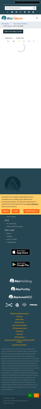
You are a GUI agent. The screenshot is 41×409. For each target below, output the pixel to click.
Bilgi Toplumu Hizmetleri (19, 325)
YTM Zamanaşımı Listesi (19, 328)
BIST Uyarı (19, 316)
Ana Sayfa (5, 24)
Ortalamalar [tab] (20, 38)
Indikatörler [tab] (8, 38)
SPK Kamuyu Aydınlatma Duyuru (19, 313)
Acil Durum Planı (19, 322)
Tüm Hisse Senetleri (20, 24)
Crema (13, 403)
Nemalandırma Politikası (19, 345)
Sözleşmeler (19, 331)
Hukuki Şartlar (19, 319)
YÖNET (15, 211)
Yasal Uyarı (19, 334)
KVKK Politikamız (19, 337)
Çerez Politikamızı (32, 204)
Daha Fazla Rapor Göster (13, 31)
